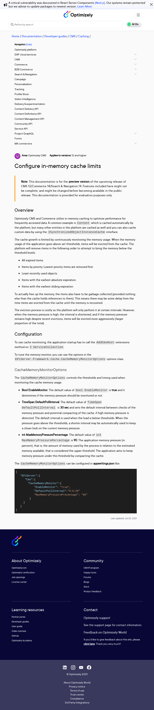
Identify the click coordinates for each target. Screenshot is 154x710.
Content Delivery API (26, 108)
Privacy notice (77, 686)
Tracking (19, 89)
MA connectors (23, 143)
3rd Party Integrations (77, 702)
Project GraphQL (24, 133)
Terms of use (77, 690)
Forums (87, 577)
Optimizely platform (26, 49)
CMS (72, 36)
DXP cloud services (25, 54)
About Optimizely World (77, 682)
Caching (83, 36)
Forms (18, 138)
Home (15, 36)
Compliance (77, 698)
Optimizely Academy (22, 640)
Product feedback (92, 591)
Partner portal (18, 616)
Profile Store (22, 94)
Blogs (86, 582)
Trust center (77, 694)
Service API (21, 128)
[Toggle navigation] (138, 15)
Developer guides (55, 36)
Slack (86, 586)
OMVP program (91, 567)
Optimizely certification (23, 572)
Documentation (32, 36)
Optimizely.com (19, 567)
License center (19, 582)
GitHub (15, 635)
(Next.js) (100, 3)
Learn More (84, 6)
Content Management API (29, 118)
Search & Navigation (26, 74)
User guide (17, 626)
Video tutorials (19, 631)
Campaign (20, 79)
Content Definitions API (28, 113)
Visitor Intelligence (25, 99)
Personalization (23, 84)
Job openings (18, 577)
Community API (23, 123)
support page (102, 625)
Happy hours (90, 572)
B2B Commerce (24, 69)
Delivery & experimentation (30, 104)
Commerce (21, 64)
